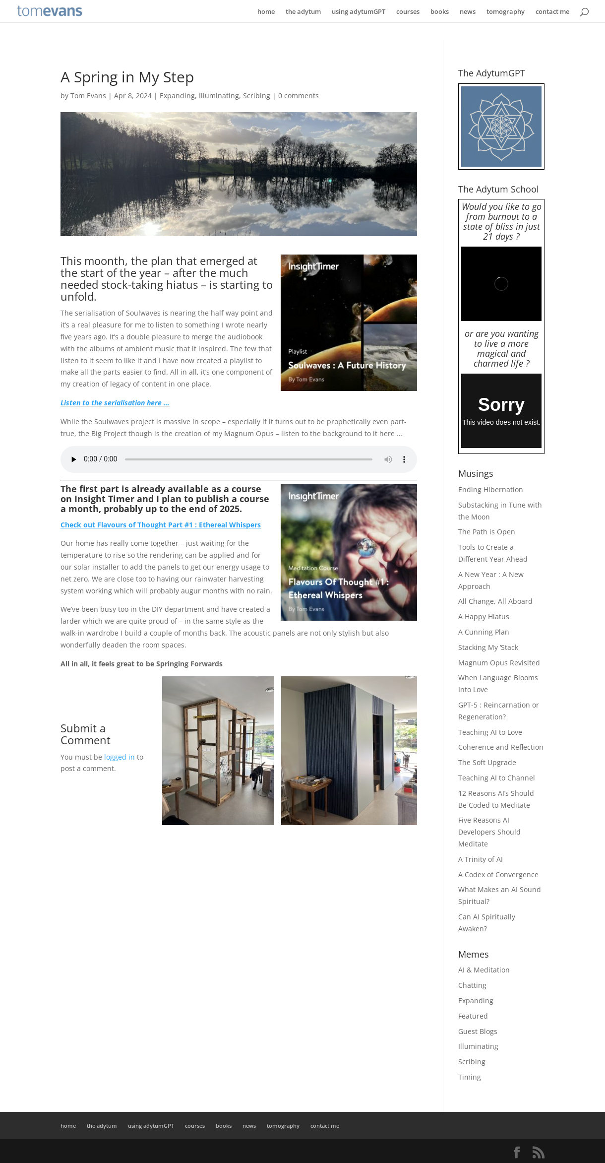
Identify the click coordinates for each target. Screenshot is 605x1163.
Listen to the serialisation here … (115, 402)
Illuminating (219, 95)
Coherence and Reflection (501, 747)
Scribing (256, 95)
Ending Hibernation (490, 489)
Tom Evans (88, 95)
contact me (552, 11)
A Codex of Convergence (498, 874)
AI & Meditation (484, 969)
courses (408, 11)
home (266, 11)
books (439, 11)
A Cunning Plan (483, 632)
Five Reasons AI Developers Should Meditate (489, 831)
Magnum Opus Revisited (499, 662)
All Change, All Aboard (495, 601)
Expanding (177, 95)
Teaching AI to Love (490, 732)
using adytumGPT (358, 11)
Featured (473, 1016)
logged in (119, 757)
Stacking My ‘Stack (488, 647)
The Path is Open (486, 531)
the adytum (303, 11)
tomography (505, 11)
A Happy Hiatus (483, 616)
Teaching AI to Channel (496, 777)
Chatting (472, 985)
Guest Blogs (477, 1031)
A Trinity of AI (480, 859)
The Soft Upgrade (487, 762)
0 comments (298, 95)
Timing (469, 1077)
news (468, 11)
